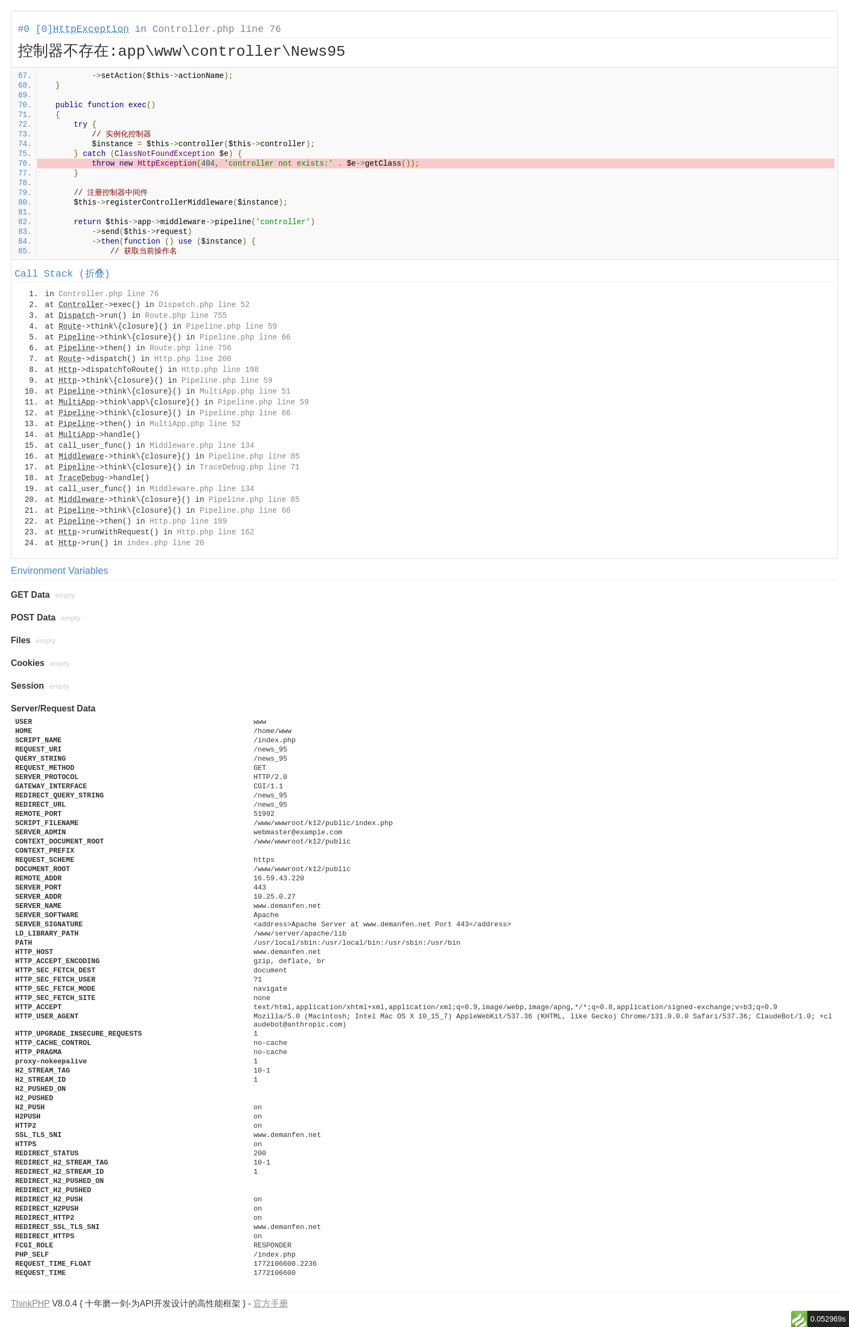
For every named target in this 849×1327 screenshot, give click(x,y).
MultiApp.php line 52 (194, 424)
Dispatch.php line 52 (204, 304)
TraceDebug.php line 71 (250, 467)
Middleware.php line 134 (201, 445)
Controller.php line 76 (216, 29)
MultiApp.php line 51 (245, 391)
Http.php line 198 (220, 369)
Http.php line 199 (188, 521)
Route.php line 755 (186, 315)
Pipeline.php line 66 (245, 337)
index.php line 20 (165, 543)
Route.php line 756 (190, 348)
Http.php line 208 (193, 359)
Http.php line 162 (215, 532)
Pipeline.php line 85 (253, 456)
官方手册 (270, 1303)
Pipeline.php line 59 (231, 326)
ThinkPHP (30, 1303)
